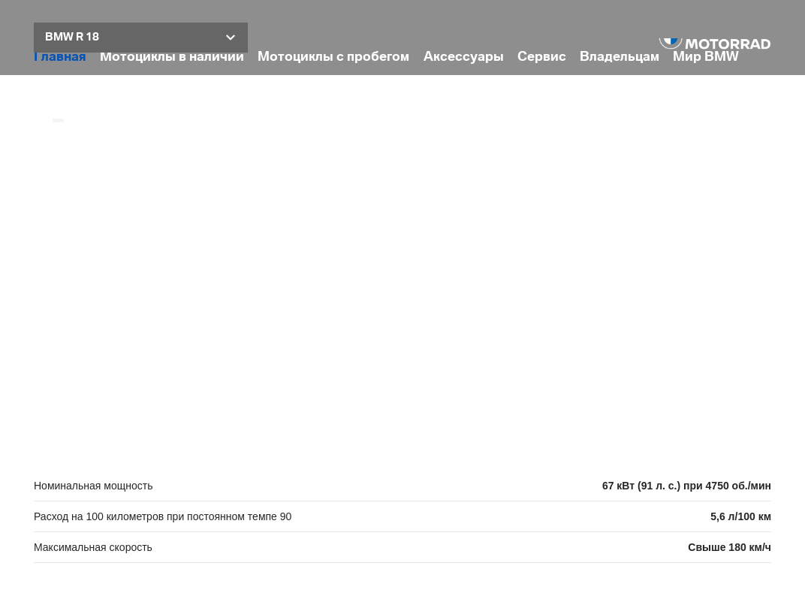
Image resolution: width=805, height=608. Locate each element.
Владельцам (619, 56)
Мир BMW (706, 56)
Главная (60, 56)
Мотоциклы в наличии (172, 56)
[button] (141, 38)
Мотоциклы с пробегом (333, 56)
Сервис (541, 56)
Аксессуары (464, 56)
